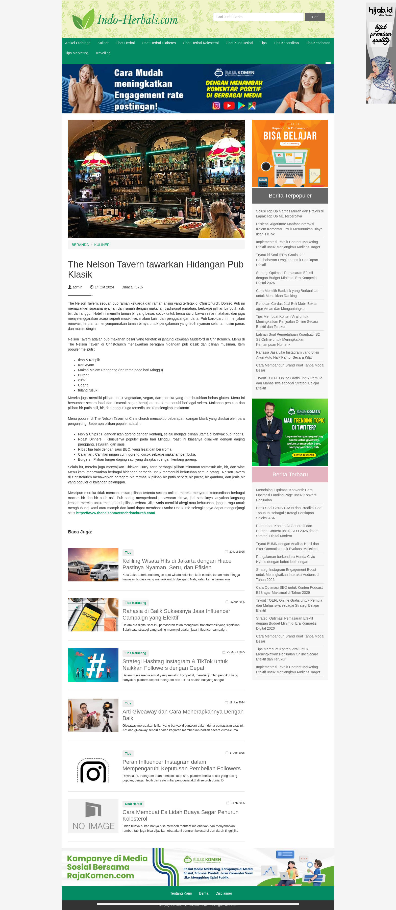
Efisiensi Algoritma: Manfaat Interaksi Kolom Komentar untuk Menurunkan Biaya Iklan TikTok (289, 229)
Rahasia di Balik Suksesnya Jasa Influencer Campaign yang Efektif (176, 614)
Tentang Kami (181, 893)
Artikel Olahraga (77, 43)
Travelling (102, 53)
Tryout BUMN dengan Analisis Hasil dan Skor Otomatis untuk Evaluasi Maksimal (287, 546)
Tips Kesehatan (318, 43)
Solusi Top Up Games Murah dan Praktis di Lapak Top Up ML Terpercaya (290, 213)
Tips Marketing (76, 53)
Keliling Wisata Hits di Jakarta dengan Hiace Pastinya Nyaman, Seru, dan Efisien (177, 564)
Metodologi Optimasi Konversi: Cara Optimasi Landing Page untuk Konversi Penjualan (286, 495)
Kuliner (103, 43)
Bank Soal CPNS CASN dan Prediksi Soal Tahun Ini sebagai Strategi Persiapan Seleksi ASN (289, 513)
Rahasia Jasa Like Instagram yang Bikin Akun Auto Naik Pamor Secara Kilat (287, 354)
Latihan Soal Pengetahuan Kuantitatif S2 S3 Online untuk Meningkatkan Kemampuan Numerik (288, 339)
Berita (203, 893)
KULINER (102, 245)
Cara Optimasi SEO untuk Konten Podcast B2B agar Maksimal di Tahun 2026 (289, 590)
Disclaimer (224, 893)
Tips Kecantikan (286, 43)
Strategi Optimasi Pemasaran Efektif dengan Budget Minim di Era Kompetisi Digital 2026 (286, 278)
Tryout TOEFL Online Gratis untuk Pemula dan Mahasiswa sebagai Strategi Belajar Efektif (289, 383)
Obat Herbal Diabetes (159, 43)
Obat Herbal (125, 43)
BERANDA (80, 245)
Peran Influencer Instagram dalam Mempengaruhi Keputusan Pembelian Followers (181, 765)
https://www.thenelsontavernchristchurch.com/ (115, 513)
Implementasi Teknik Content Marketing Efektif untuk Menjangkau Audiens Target (288, 244)
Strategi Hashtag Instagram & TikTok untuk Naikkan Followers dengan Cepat (175, 664)
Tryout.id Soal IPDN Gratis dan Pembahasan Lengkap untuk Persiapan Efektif (287, 260)
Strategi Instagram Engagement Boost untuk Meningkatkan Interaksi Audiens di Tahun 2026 (287, 575)
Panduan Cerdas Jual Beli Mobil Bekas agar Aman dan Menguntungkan (286, 306)
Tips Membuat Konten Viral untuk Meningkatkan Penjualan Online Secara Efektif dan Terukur (287, 321)
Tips (263, 43)
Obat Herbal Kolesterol (201, 43)
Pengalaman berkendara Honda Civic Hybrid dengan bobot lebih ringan (285, 559)
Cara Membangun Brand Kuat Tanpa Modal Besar (290, 367)
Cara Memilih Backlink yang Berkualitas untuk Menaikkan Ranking (287, 293)
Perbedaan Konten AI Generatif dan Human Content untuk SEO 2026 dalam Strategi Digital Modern (287, 531)
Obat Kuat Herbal (239, 43)
